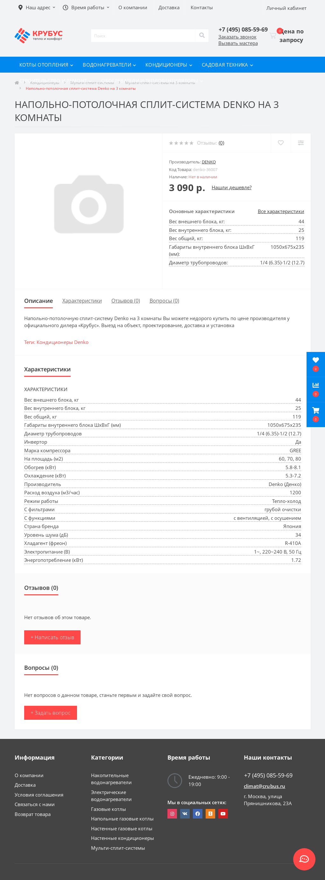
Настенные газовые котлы (121, 828)
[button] (316, 414)
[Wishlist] (281, 142)
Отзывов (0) (125, 300)
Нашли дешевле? (231, 187)
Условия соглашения (39, 794)
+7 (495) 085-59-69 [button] (268, 775)
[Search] (202, 35)
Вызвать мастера (238, 43)
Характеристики (82, 300)
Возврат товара (33, 814)
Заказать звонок (237, 36)
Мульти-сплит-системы (118, 848)
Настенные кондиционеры (122, 838)
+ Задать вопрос (51, 712)
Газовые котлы (108, 809)
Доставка (25, 785)
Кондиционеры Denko (62, 342)
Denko (209, 162)
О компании (29, 775)
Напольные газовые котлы (122, 818)
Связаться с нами (35, 804)
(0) (221, 143)
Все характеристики (281, 211)
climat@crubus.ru (265, 786)
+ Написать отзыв (52, 637)
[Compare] (301, 142)
